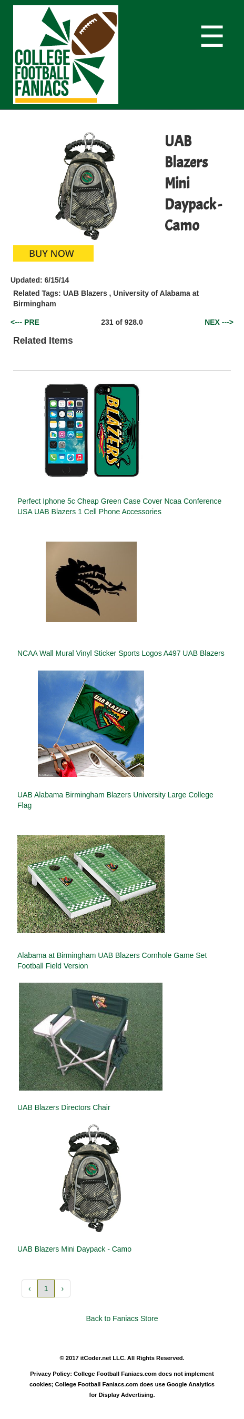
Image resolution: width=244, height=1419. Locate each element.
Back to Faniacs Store (122, 1318)
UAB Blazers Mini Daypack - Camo (74, 1249)
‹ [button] (29, 1288)
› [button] (62, 1288)
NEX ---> (219, 322)
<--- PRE (25, 322)
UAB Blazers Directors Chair (63, 1107)
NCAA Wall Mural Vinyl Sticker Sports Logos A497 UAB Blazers (121, 653)
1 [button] (46, 1288)
